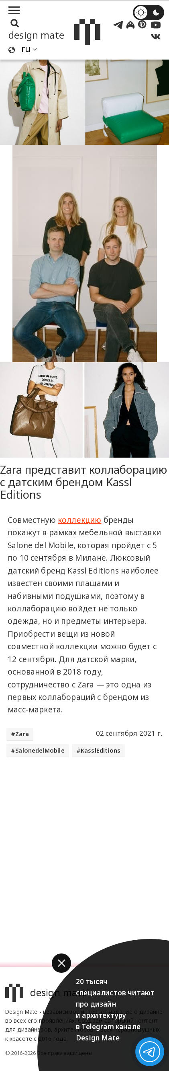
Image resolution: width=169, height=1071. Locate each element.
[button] (61, 963)
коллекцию (80, 520)
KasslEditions (100, 750)
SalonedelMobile (40, 750)
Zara (22, 734)
